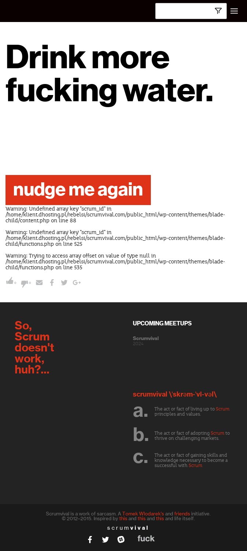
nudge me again (78, 190)
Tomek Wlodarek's (143, 514)
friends (182, 514)
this (123, 518)
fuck (146, 538)
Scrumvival (146, 338)
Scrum (222, 409)
